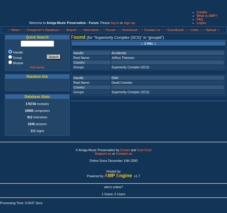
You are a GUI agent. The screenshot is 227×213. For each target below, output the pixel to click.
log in (115, 23)
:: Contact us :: (152, 30)
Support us (103, 153)
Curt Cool (144, 150)
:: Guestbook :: (175, 30)
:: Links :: (195, 30)
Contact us (124, 153)
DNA (114, 78)
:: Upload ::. (211, 30)
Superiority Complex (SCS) (130, 67)
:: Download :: (130, 30)
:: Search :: (72, 30)
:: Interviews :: (91, 30)
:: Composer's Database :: (43, 30)
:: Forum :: (111, 30)
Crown (125, 150)
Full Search (37, 67)
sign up (129, 23)
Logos (201, 23)
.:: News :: (15, 30)
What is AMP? (207, 15)
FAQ (200, 19)
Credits (202, 12)
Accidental (118, 53)
